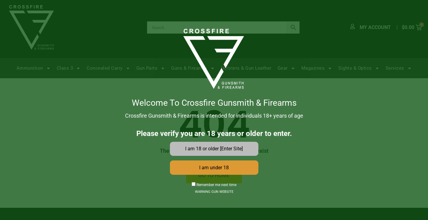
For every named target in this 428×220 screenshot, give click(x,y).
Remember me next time (214, 185)
